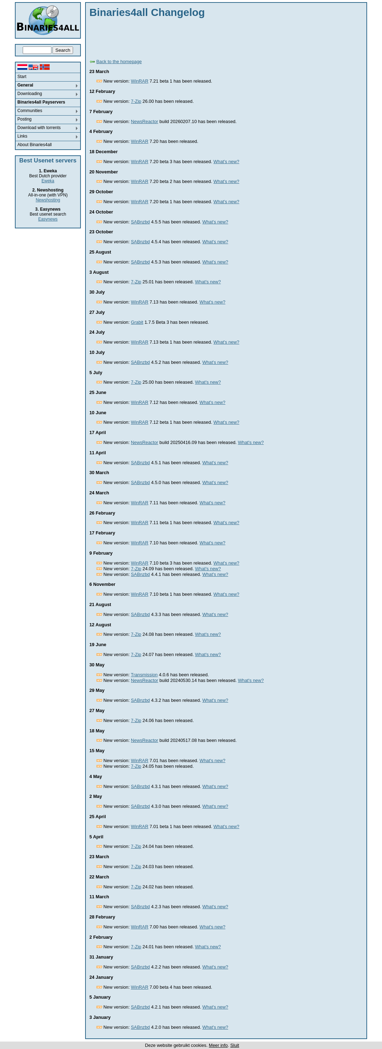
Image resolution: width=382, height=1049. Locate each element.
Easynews (48, 219)
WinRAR (139, 81)
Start (21, 76)
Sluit (234, 1045)
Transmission (144, 674)
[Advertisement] (218, 37)
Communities (29, 110)
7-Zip (136, 101)
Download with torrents (39, 127)
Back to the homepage (119, 61)
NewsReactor (144, 121)
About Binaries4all (34, 144)
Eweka (47, 180)
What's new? (226, 161)
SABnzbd (140, 221)
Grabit (137, 322)
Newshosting (48, 200)
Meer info (218, 1045)
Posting (24, 119)
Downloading (29, 93)
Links (22, 136)
